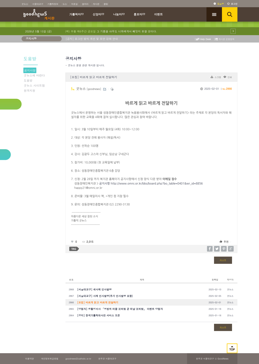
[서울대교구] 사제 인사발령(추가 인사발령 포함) (105, 296)
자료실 (74, 3)
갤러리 (85, 3)
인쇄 (230, 77)
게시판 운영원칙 (223, 38)
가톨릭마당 (76, 14)
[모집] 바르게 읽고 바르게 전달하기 (97, 302)
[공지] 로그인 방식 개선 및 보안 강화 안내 (92, 39)
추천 (226, 241)
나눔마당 (119, 14)
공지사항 (30, 70)
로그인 (234, 3)
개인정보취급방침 (49, 358)
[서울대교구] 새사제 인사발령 (94, 289)
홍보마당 (139, 14)
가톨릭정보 (52, 3)
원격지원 (29, 90)
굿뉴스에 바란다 (34, 75)
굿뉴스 (25, 3)
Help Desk (203, 38)
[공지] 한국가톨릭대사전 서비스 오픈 (98, 315)
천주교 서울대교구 (107, 358)
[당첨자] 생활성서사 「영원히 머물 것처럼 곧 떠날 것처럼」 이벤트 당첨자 (120, 309)
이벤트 (158, 14)
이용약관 (29, 358)
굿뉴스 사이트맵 (34, 85)
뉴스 (65, 3)
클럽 (106, 3)
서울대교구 (37, 3)
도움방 (220, 3)
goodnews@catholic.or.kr (78, 358)
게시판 (96, 3)
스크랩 (218, 77)
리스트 (223, 260)
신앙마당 (98, 14)
